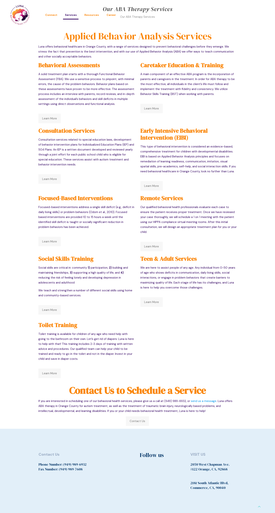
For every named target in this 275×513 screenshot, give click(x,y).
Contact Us (137, 421)
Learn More (49, 118)
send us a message (203, 401)
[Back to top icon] (259, 506)
